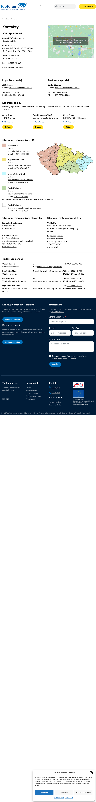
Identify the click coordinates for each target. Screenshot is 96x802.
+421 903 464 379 (13, 258)
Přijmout (44, 792)
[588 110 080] (50, 407)
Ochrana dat (69, 798)
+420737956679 (21, 197)
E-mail (52, 342)
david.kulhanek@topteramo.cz (21, 208)
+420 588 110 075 (74, 293)
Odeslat (55, 379)
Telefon (75, 342)
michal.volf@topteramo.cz (19, 165)
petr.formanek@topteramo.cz (20, 194)
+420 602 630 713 (21, 182)
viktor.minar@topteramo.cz (51, 285)
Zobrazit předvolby (83, 792)
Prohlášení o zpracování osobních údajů (68, 427)
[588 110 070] (50, 402)
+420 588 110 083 (74, 300)
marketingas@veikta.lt (57, 256)
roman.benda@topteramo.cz (20, 180)
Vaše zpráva (54, 354)
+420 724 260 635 (16, 109)
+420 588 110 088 (74, 278)
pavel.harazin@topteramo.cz (49, 295)
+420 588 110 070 (13, 55)
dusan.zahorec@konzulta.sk (21, 255)
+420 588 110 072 (74, 285)
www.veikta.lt (52, 261)
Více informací (9, 136)
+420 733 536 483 (21, 168)
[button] (91, 773)
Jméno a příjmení (56, 331)
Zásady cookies (59, 798)
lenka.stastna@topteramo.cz (67, 102)
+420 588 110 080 (9, 58)
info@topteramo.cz (16, 67)
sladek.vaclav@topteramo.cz (49, 281)
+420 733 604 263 (61, 109)
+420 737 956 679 (77, 303)
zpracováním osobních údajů (64, 372)
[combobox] (65, 6)
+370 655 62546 (54, 259)
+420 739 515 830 (76, 288)
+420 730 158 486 (76, 295)
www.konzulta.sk (9, 261)
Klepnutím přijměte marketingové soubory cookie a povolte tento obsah (71, 55)
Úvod (7, 19)
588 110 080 (56, 407)
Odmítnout (64, 792)
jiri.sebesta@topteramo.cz (20, 102)
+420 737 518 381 (21, 211)
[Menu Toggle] (40, 6)
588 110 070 (56, 402)
